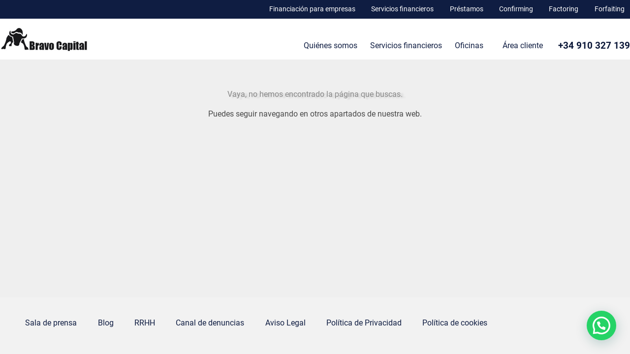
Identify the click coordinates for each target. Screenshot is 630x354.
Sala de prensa (51, 322)
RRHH (144, 322)
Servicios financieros (402, 9)
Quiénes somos (330, 45)
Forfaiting (610, 9)
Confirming (516, 9)
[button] (601, 325)
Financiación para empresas (312, 9)
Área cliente (523, 45)
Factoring (563, 9)
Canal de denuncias (210, 322)
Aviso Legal (285, 322)
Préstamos (466, 9)
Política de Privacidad (364, 322)
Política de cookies (454, 322)
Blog (106, 322)
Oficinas (469, 45)
